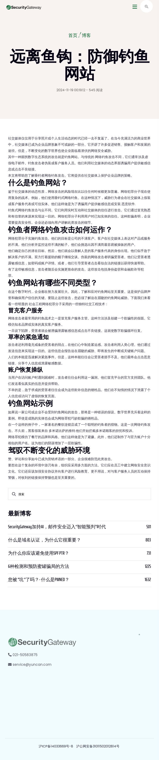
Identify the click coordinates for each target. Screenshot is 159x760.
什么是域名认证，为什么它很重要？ (44, 540)
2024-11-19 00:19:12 (71, 90)
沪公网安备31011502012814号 (97, 746)
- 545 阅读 (94, 90)
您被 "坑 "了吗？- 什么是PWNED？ (38, 580)
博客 (87, 35)
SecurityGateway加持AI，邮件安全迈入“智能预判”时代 (57, 527)
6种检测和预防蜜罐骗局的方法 (38, 566)
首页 (72, 35)
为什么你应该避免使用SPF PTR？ (38, 553)
